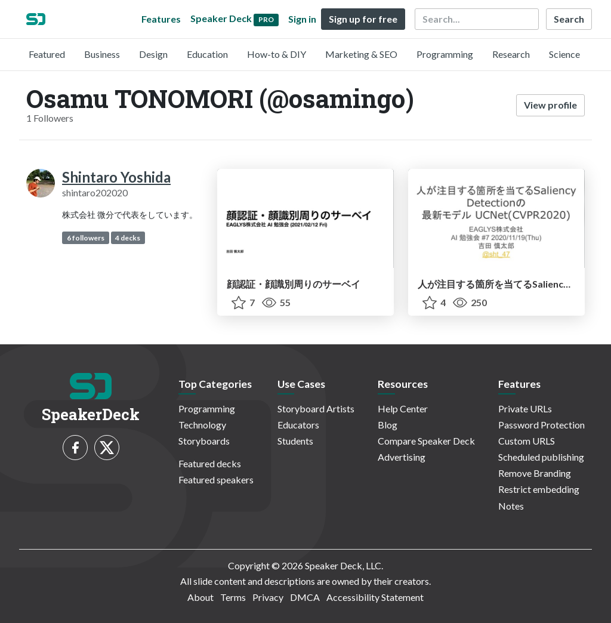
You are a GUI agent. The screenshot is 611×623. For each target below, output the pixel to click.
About (200, 597)
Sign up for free (363, 18)
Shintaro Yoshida (116, 177)
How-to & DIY (276, 54)
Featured (47, 54)
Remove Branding (534, 473)
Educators (298, 424)
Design (153, 54)
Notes (511, 505)
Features (161, 18)
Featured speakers (216, 479)
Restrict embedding (538, 489)
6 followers (85, 237)
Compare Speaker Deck (426, 440)
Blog (387, 424)
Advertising (401, 456)
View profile (550, 104)
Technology (202, 424)
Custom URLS (526, 440)
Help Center (403, 408)
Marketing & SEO (361, 54)
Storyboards (204, 440)
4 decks (127, 237)
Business (102, 54)
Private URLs (525, 408)
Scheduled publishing (541, 456)
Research (511, 54)
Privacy (267, 597)
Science (564, 54)
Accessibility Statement (375, 597)
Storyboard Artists (315, 408)
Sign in (302, 18)
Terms (233, 597)
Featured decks (209, 463)
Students (295, 440)
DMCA (305, 597)
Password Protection (541, 424)
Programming (444, 54)
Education (207, 54)
